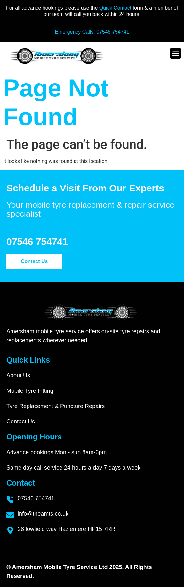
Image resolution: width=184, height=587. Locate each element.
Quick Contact (116, 8)
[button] (175, 53)
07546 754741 (112, 32)
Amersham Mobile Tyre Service (54, 567)
